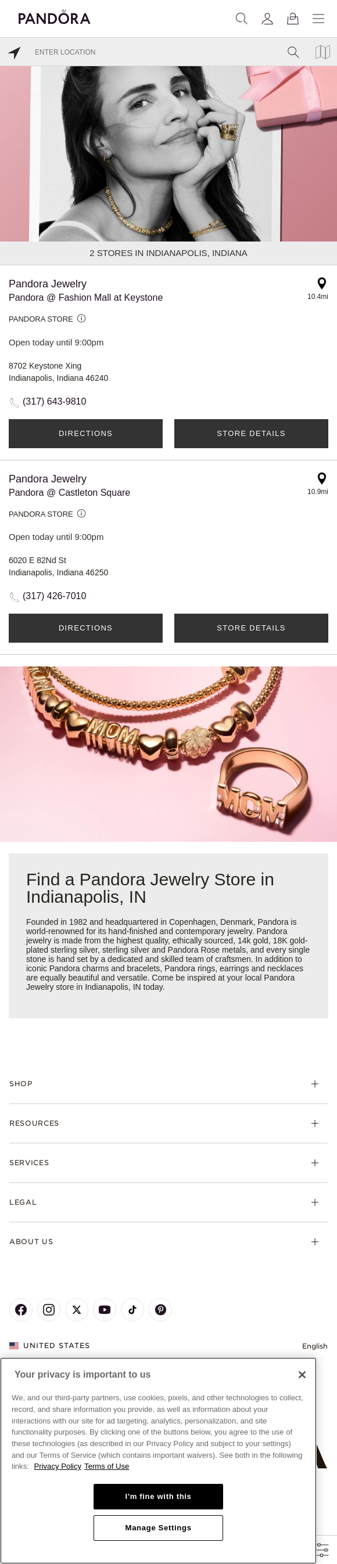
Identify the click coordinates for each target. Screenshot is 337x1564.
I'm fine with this (159, 1496)
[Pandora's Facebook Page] (21, 1309)
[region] (158, 1460)
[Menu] (318, 18)
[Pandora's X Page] (76, 1309)
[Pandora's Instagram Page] (48, 1309)
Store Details (251, 433)
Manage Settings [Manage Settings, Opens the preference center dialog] (159, 1527)
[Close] (302, 1375)
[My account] (267, 18)
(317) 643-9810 (54, 401)
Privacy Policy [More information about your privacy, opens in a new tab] (58, 1466)
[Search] (241, 18)
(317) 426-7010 (54, 596)
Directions (86, 433)
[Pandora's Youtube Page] (104, 1309)
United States (49, 1345)
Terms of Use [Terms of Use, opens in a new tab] (106, 1466)
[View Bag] (293, 18)
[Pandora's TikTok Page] (132, 1309)
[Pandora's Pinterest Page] (160, 1309)
